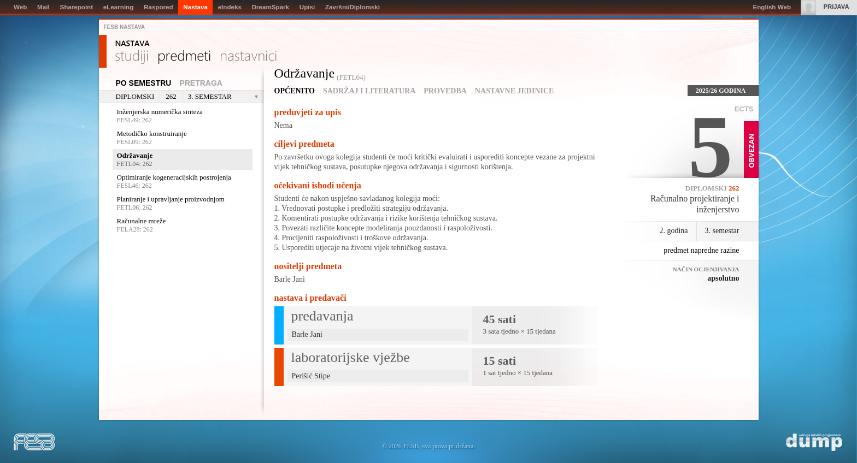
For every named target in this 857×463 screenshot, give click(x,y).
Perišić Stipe (311, 376)
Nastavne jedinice (514, 91)
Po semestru (144, 83)
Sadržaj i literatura (369, 91)
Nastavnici (249, 57)
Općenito (294, 91)
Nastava (132, 43)
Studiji (131, 57)
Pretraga (200, 83)
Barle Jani (289, 279)
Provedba (445, 91)
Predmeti (184, 57)
